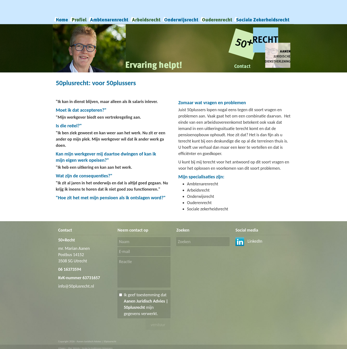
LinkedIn (248, 241)
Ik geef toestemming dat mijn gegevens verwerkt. (146, 304)
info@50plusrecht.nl (76, 286)
